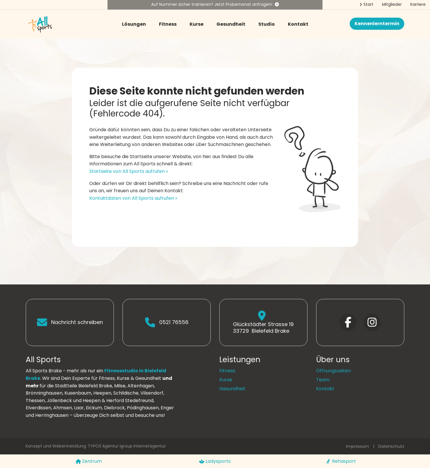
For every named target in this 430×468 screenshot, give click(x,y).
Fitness (168, 24)
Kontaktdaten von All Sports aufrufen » (133, 198)
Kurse (196, 24)
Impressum (357, 446)
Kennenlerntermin (377, 23)
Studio (266, 24)
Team (322, 379)
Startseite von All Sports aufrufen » (128, 171)
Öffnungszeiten (333, 370)
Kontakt (298, 24)
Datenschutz (391, 446)
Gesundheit (230, 24)
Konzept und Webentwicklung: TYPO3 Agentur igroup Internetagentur (96, 446)
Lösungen (134, 24)
